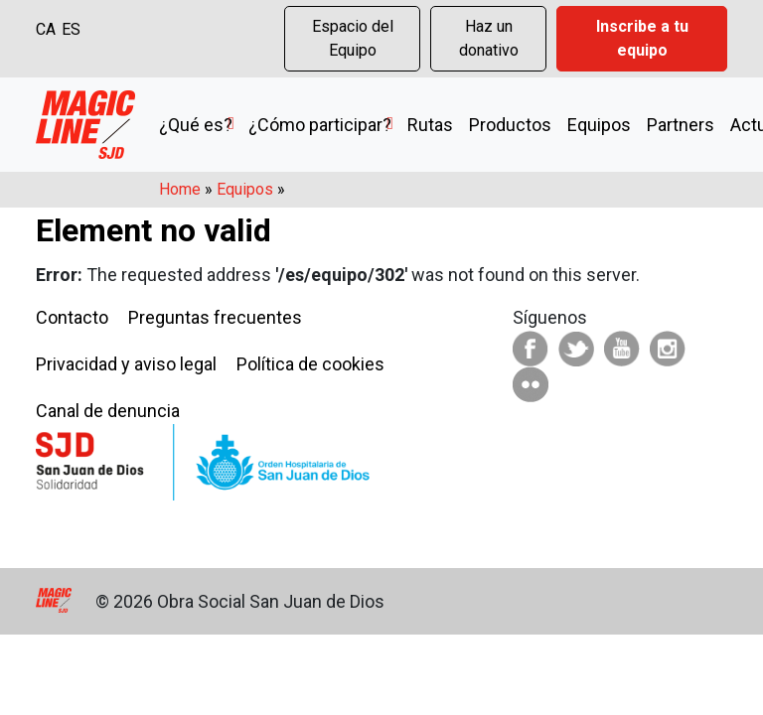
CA (46, 29)
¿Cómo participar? (319, 124)
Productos (510, 124)
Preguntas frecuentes (215, 317)
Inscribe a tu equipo (642, 38)
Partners (680, 124)
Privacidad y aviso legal (126, 364)
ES (71, 29)
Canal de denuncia (108, 410)
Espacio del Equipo (352, 38)
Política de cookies (310, 364)
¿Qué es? (195, 124)
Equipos (599, 124)
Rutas (430, 124)
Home (180, 189)
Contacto (72, 317)
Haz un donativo (489, 38)
